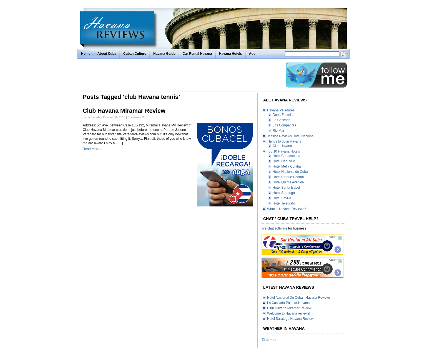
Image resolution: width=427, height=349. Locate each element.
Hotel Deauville (284, 161)
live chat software (274, 228)
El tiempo (269, 340)
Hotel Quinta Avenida (288, 182)
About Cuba (106, 54)
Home (85, 54)
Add (252, 54)
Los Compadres (284, 125)
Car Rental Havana (197, 54)
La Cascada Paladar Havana (288, 303)
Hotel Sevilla (282, 198)
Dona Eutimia (283, 115)
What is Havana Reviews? (286, 209)
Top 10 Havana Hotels (283, 151)
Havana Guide (164, 54)
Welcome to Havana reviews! (288, 313)
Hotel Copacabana (286, 156)
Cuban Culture (134, 54)
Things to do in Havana (284, 141)
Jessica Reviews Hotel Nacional (290, 136)
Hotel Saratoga (284, 193)
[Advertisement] (182, 75)
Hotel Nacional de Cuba (290, 172)
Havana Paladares (281, 110)
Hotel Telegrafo (284, 203)
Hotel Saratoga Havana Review (290, 319)
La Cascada (281, 120)
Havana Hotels (230, 54)
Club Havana (282, 146)
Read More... (92, 149)
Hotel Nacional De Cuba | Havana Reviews (299, 298)
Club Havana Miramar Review (124, 111)
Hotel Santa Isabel (286, 188)
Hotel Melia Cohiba (287, 166)
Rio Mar (278, 131)
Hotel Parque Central (288, 177)
